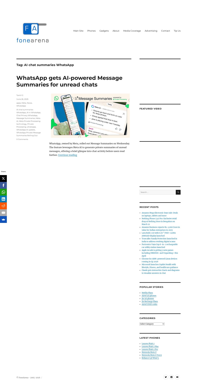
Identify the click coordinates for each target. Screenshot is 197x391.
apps (18, 103)
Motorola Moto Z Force (152, 355)
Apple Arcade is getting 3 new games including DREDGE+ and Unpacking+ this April (160, 253)
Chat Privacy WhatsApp (26, 115)
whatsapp (31, 127)
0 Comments (22, 139)
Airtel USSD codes (149, 304)
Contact (165, 31)
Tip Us (177, 31)
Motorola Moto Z (149, 352)
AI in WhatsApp (33, 112)
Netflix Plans (147, 293)
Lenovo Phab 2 (148, 343)
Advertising (151, 31)
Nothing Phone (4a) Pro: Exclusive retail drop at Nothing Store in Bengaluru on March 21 (159, 221)
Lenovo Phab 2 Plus (150, 346)
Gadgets (104, 31)
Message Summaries (25, 118)
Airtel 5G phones (149, 296)
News (29, 103)
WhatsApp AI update (25, 130)
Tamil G (19, 95)
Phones (91, 31)
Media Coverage (132, 31)
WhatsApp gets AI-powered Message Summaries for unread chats (69, 81)
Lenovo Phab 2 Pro (150, 349)
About (116, 31)
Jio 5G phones (148, 298)
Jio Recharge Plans (150, 301)
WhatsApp (21, 106)
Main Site (78, 31)
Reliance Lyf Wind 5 (150, 358)
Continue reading (67, 155)
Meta (24, 103)
